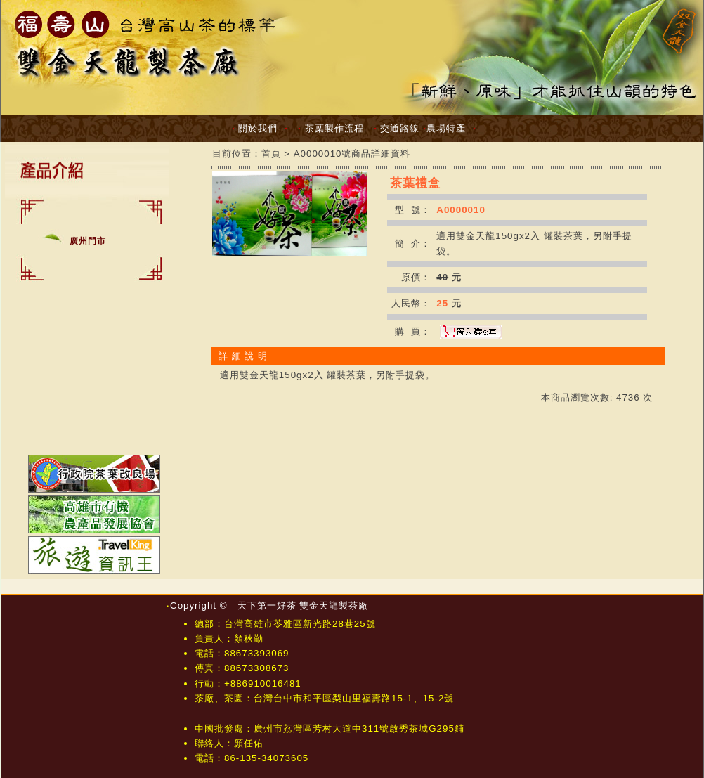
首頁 (271, 153)
